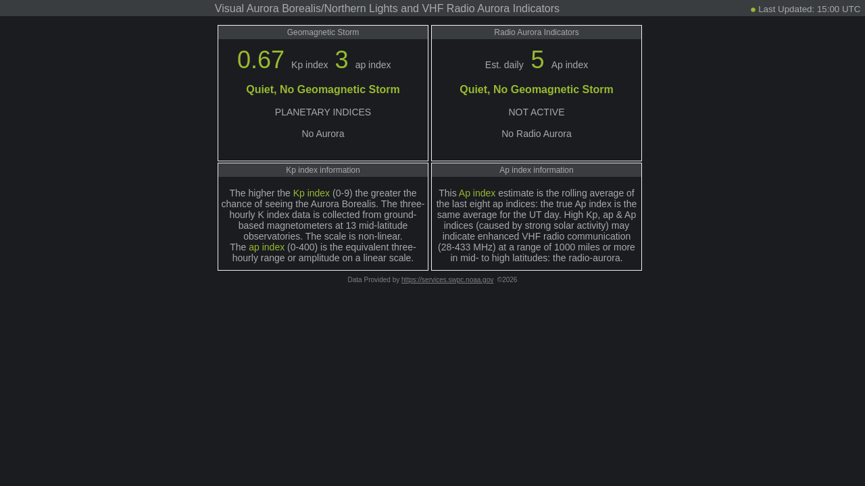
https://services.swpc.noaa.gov (447, 280)
